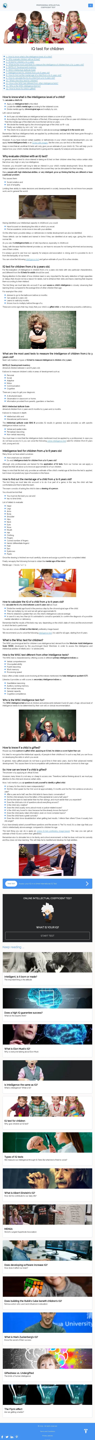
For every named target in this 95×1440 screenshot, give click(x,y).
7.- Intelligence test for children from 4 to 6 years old (28, 73)
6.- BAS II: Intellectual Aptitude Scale (21, 70)
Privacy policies (47, 1436)
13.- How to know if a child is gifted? (21, 89)
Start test (47, 935)
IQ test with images (40, 143)
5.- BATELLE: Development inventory (21, 67)
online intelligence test (56, 441)
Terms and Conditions (47, 1431)
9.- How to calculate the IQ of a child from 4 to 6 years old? (30, 78)
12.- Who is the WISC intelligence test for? (23, 86)
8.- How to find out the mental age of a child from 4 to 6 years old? (33, 75)
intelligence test (32, 259)
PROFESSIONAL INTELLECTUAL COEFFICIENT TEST (48, 6)
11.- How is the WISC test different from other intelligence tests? (32, 83)
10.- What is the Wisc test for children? (22, 81)
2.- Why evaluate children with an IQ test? (23, 59)
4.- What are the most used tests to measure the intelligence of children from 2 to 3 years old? (45, 65)
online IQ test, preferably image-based (53, 831)
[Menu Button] (90, 5)
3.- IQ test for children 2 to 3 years (20, 62)
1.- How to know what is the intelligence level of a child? (29, 57)
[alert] (47, 883)
